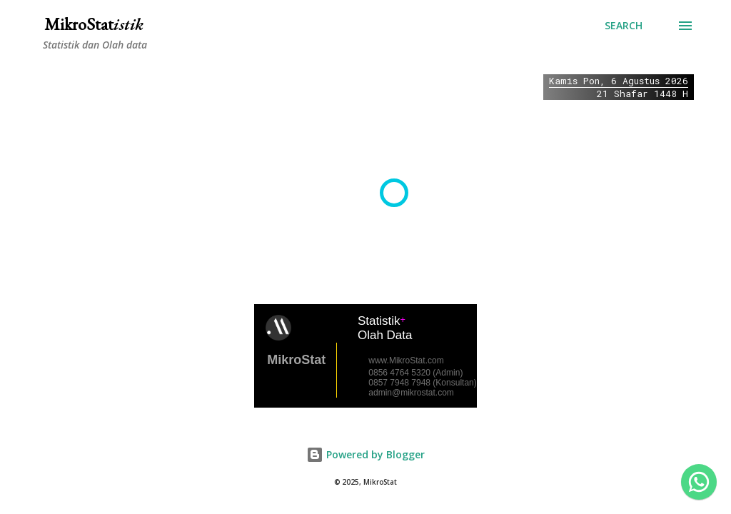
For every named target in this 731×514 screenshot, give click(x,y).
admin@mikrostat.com (411, 393)
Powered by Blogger (365, 454)
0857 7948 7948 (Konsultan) (422, 383)
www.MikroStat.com (405, 361)
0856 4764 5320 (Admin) (415, 373)
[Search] (623, 25)
